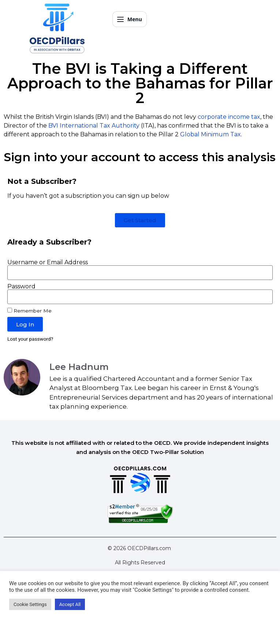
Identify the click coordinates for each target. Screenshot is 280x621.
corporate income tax (229, 116)
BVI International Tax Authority (93, 125)
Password (21, 286)
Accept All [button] (70, 604)
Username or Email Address (47, 262)
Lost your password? (30, 339)
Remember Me (29, 311)
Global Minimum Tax (210, 134)
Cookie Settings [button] (30, 604)
